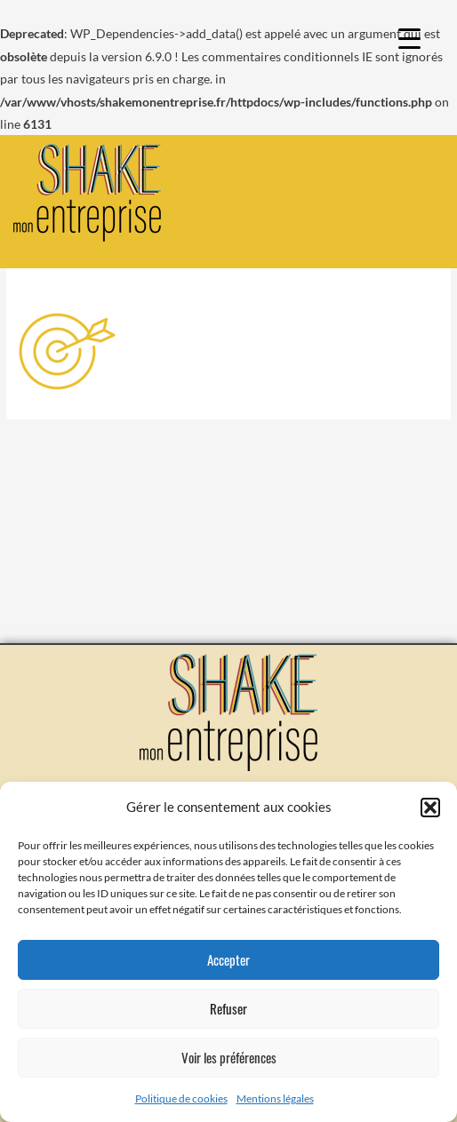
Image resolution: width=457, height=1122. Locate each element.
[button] (430, 807)
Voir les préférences (229, 1057)
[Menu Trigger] (409, 37)
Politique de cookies (181, 1098)
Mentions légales (275, 1098)
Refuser (228, 1008)
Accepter (228, 959)
